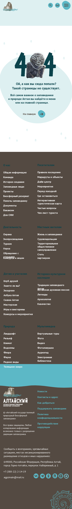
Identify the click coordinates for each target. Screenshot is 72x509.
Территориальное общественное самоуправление (47, 246)
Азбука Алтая (11, 295)
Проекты (8, 191)
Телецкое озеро (13, 366)
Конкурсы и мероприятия (18, 314)
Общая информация (14, 172)
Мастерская (10, 304)
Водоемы (9, 347)
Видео (41, 343)
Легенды (42, 294)
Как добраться (45, 402)
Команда (8, 177)
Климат (8, 343)
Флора (7, 352)
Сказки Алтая (11, 300)
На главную (29, 114)
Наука (6, 248)
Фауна (7, 357)
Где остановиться (47, 196)
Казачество (44, 304)
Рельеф (8, 338)
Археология (44, 299)
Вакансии (8, 210)
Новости (42, 391)
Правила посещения (48, 172)
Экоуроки (9, 290)
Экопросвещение (13, 239)
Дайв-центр (44, 181)
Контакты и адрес (47, 397)
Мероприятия (45, 186)
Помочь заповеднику (15, 200)
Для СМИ (8, 215)
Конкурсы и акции (13, 258)
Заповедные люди (13, 186)
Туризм (7, 243)
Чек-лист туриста (47, 212)
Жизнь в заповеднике (49, 234)
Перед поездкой (46, 191)
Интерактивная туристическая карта (49, 202)
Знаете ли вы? (12, 285)
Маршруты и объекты (50, 177)
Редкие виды (11, 362)
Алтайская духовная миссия (53, 289)
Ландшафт (10, 333)
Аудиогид (43, 352)
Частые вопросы (46, 208)
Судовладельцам (47, 239)
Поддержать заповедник (51, 408)
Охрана (7, 234)
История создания (13, 182)
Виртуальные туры (48, 333)
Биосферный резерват (16, 196)
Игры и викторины (14, 309)
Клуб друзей (11, 281)
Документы (10, 205)
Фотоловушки (45, 347)
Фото (40, 338)
